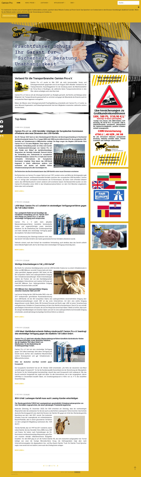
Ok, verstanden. (23, 16)
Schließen (138, 7)
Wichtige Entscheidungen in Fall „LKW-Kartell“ (35, 264)
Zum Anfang (135, 468)
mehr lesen (19, 191)
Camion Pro (7, 3)
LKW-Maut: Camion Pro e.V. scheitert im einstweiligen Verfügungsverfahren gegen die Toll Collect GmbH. (50, 207)
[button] (21, 56)
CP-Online (27, 127)
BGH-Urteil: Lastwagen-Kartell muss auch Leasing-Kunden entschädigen (46, 398)
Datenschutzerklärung (9, 16)
